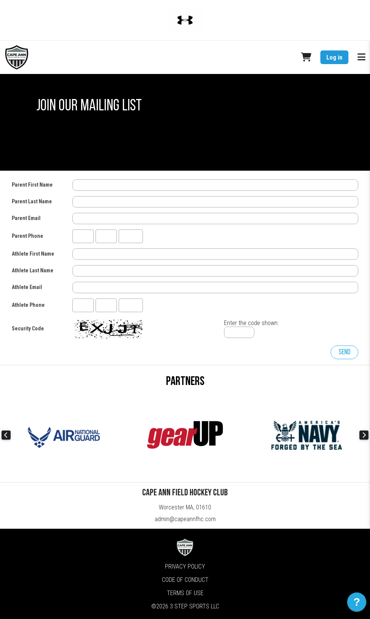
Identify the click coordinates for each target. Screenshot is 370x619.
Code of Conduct (185, 579)
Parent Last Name (32, 201)
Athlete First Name (33, 254)
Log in (334, 57)
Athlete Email (27, 287)
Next (363, 435)
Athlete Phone (28, 305)
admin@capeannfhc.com (185, 519)
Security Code (28, 328)
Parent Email (26, 218)
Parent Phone (27, 236)
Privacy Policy (185, 566)
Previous (6, 435)
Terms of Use (185, 593)
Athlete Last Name (32, 270)
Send (344, 352)
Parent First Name (32, 185)
